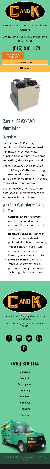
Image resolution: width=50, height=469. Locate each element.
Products (25, 378)
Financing (25, 408)
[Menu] (25, 69)
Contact (25, 415)
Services (25, 371)
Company (25, 390)
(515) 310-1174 (26, 48)
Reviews (25, 396)
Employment (25, 384)
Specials (25, 402)
